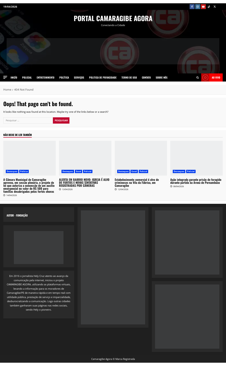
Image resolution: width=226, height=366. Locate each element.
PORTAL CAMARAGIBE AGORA (113, 18)
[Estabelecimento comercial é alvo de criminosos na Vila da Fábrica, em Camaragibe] (141, 158)
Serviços (79, 77)
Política (64, 77)
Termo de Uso (129, 77)
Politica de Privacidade (103, 77)
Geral (78, 171)
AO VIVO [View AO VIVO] (210, 77)
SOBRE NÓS (161, 77)
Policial (27, 77)
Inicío (14, 77)
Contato (146, 77)
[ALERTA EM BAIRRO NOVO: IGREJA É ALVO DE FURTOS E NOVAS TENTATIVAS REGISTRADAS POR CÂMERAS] (85, 158)
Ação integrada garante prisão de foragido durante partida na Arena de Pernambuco (195, 181)
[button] (5, 77)
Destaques (12, 171)
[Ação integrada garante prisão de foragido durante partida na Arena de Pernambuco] (196, 158)
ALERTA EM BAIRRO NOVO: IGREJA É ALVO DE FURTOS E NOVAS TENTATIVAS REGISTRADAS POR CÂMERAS (84, 182)
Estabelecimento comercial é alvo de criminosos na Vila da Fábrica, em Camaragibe (137, 182)
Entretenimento (45, 77)
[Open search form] (197, 77)
